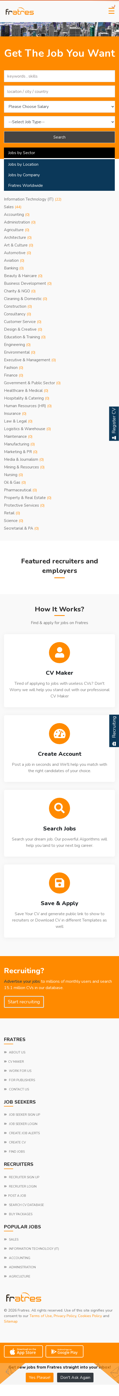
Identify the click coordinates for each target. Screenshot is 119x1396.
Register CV (114, 424)
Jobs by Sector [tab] (21, 153)
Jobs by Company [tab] (24, 175)
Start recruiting (24, 1002)
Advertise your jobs (22, 981)
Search (59, 137)
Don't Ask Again (75, 1377)
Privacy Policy (65, 1315)
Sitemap (11, 1321)
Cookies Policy (90, 1315)
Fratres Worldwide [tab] (25, 185)
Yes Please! (39, 1377)
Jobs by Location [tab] (23, 164)
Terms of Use (40, 1315)
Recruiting (114, 731)
